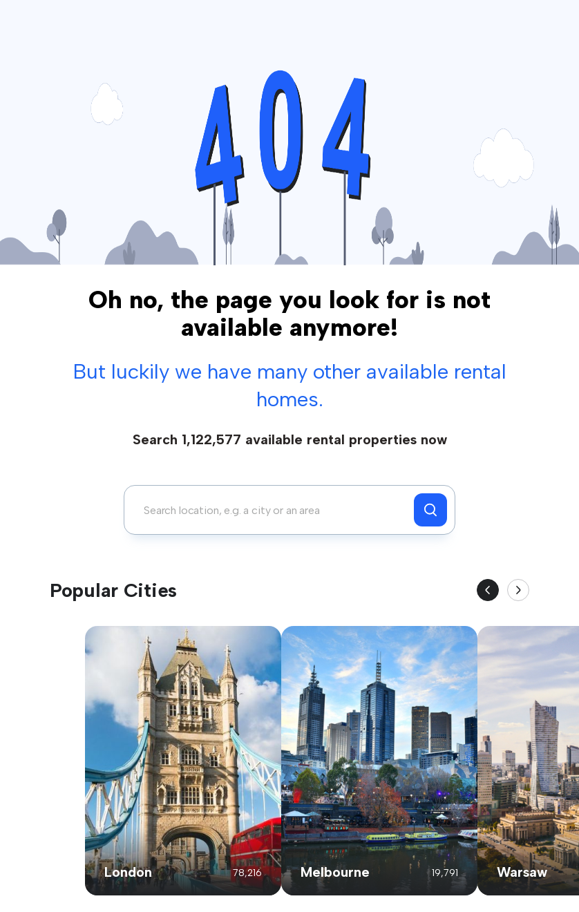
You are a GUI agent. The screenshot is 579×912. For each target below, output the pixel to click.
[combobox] (272, 510)
